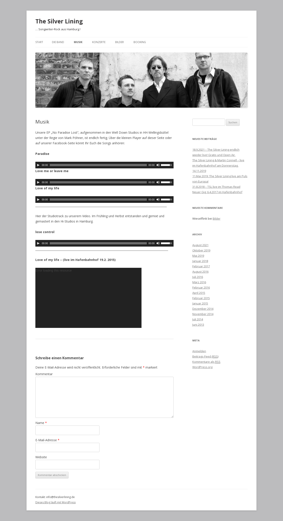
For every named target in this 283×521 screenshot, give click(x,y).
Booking (140, 42)
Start (39, 42)
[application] (104, 165)
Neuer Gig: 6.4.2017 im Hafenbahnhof (217, 192)
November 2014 (202, 314)
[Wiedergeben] (38, 165)
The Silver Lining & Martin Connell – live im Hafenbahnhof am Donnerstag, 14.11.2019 (218, 165)
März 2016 (199, 282)
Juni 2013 (198, 325)
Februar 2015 (201, 298)
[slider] (98, 165)
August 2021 (200, 245)
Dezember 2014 (202, 309)
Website (41, 457)
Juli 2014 (197, 319)
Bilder (119, 42)
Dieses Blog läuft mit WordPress (55, 502)
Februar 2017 (201, 266)
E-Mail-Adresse (47, 440)
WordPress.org (202, 367)
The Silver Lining (59, 21)
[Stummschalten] (158, 165)
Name (41, 423)
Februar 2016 (201, 287)
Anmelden (199, 351)
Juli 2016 (197, 277)
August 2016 (200, 272)
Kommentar (44, 374)
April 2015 (198, 293)
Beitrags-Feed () (205, 356)
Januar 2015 (200, 303)
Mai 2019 (198, 256)
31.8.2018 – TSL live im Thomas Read (216, 187)
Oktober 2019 (201, 250)
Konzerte (98, 42)
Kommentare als (206, 362)
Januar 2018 (200, 261)
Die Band (58, 42)
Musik (78, 42)
